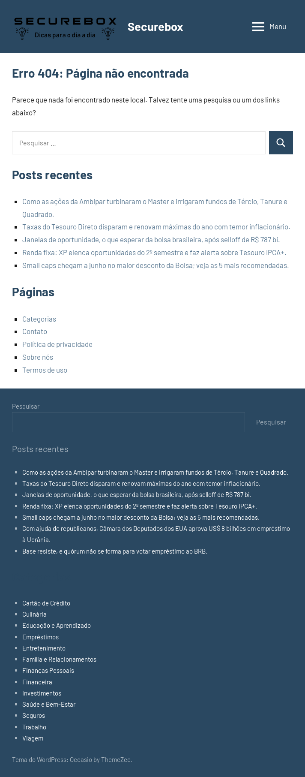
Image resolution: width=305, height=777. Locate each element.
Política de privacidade (57, 344)
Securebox (156, 26)
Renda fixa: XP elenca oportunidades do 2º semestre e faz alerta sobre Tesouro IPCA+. (154, 252)
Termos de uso (44, 369)
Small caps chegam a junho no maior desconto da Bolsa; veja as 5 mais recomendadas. (155, 265)
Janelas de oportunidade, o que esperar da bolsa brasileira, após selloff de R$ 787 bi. (151, 239)
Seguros (33, 715)
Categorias (39, 318)
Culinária (34, 614)
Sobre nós (37, 356)
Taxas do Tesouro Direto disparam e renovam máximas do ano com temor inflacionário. (156, 226)
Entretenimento (44, 648)
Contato (34, 331)
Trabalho (34, 727)
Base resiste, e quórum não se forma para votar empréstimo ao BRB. (114, 551)
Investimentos (41, 693)
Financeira (37, 682)
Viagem (32, 738)
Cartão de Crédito (46, 603)
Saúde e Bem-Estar (48, 704)
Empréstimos (40, 637)
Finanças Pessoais (48, 670)
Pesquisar (25, 406)
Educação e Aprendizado (56, 625)
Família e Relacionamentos (59, 659)
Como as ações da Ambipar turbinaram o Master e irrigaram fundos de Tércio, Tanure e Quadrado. (155, 472)
